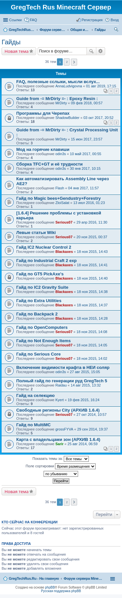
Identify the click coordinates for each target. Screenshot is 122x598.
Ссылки (15, 20)
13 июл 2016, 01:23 (89, 203)
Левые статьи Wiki (36, 232)
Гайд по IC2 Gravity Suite (42, 287)
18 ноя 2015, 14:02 (91, 358)
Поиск (91, 51)
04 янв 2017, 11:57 (83, 188)
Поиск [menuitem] (117, 30)
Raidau (61, 385)
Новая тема (17, 51)
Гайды (11, 42)
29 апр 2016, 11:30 (91, 222)
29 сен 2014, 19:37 (92, 429)
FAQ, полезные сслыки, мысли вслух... (58, 81)
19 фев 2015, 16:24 (83, 400)
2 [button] (67, 62)
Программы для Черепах (43, 113)
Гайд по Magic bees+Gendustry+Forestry (58, 198)
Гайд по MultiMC (33, 424)
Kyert (59, 400)
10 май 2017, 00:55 (85, 154)
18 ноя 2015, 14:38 (92, 292)
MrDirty (61, 103)
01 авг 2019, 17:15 (101, 86)
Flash (59, 188)
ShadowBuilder (67, 118)
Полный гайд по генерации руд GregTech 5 (61, 380)
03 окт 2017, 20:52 (98, 118)
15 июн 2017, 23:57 (86, 139)
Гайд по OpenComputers (42, 327)
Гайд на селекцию (35, 395)
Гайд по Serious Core (38, 354)
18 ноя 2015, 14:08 (91, 332)
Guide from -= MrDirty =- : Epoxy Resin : (57, 98)
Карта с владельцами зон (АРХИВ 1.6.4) (58, 439)
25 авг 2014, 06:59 (83, 444)
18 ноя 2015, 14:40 (92, 278)
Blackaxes (64, 252)
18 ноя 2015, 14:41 (92, 265)
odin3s (60, 154)
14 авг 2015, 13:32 (86, 385)
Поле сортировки (61, 466)
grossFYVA (64, 429)
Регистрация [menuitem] (92, 20)
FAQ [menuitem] (33, 20)
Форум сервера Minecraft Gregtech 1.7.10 (83, 578)
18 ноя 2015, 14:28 (92, 318)
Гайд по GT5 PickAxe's (40, 273)
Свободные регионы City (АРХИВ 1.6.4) (58, 410)
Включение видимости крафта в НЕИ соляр (62, 367)
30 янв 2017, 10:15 (85, 168)
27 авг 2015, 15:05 (85, 372)
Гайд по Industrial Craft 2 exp (46, 260)
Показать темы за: (61, 459)
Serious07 (64, 222)
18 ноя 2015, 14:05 (91, 345)
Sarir (59, 444)
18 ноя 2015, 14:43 (92, 252)
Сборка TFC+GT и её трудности (49, 164)
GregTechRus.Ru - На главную (34, 578)
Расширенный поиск (100, 51)
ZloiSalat (62, 203)
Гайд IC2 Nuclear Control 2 (43, 247)
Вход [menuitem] (115, 20)
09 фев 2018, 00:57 (86, 103)
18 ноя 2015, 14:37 (92, 305)
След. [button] (74, 62)
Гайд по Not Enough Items (43, 340)
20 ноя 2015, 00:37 (91, 237)
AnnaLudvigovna (68, 86)
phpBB (50, 587)
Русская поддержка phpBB (61, 591)
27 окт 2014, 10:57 (91, 414)
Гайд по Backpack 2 (37, 314)
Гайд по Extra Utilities (38, 300)
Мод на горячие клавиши (42, 149)
